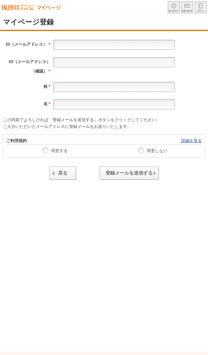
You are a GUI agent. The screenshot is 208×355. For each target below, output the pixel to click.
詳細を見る (191, 141)
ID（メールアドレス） (28, 44)
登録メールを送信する (132, 173)
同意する (55, 150)
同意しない (153, 150)
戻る (59, 173)
